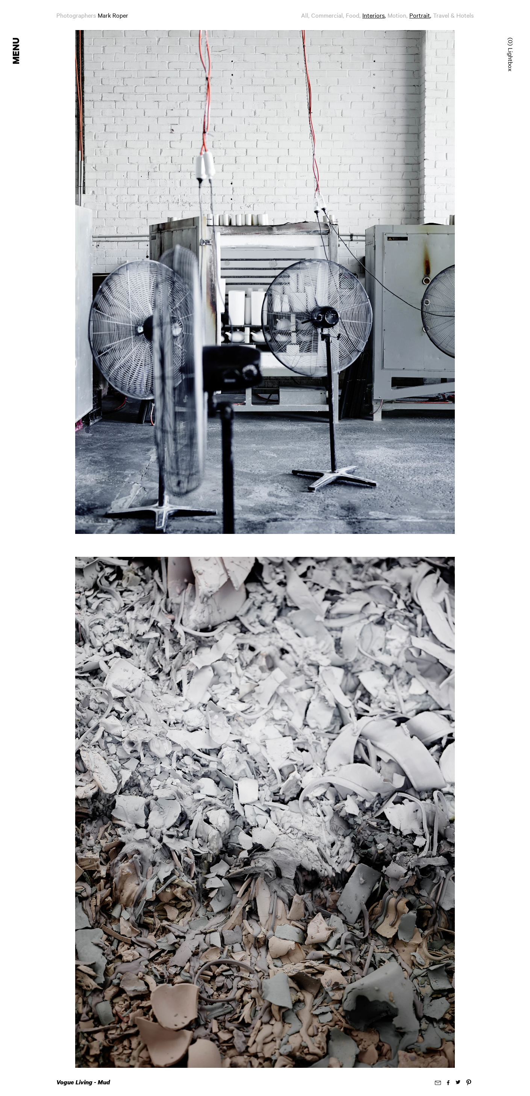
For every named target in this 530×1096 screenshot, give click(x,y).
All (304, 15)
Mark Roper (113, 15)
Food (352, 15)
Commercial (327, 15)
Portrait (419, 15)
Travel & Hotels (453, 15)
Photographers (76, 15)
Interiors (373, 15)
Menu (16, 51)
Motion (397, 15)
